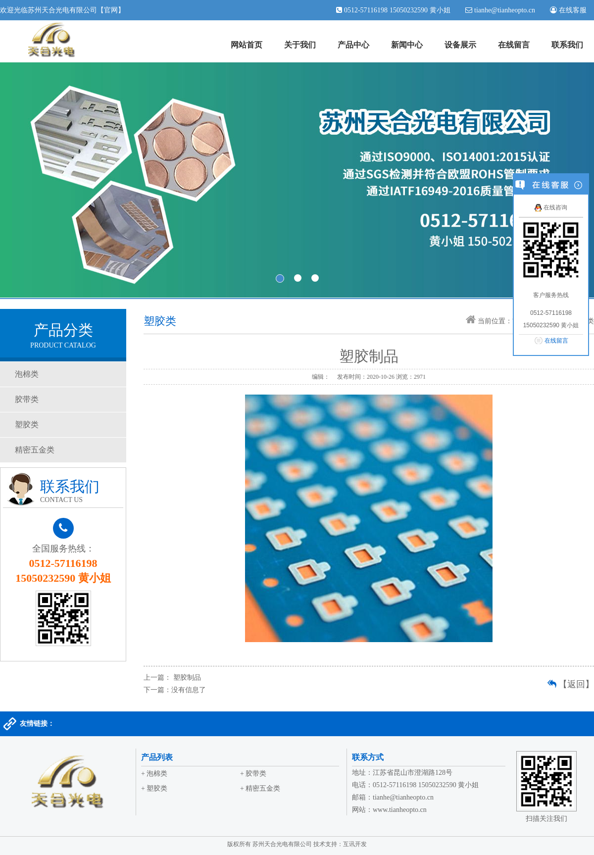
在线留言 (514, 45)
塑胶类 (27, 424)
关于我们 (300, 45)
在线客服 (572, 9)
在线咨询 (551, 207)
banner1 (297, 180)
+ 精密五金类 (260, 788)
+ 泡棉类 (154, 773)
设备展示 (460, 45)
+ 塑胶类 (154, 788)
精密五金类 (34, 450)
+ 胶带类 (253, 773)
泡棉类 (27, 374)
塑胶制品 (187, 677)
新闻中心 (407, 45)
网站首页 (246, 45)
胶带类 (27, 399)
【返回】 (576, 684)
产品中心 (353, 45)
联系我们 (567, 45)
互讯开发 (355, 844)
